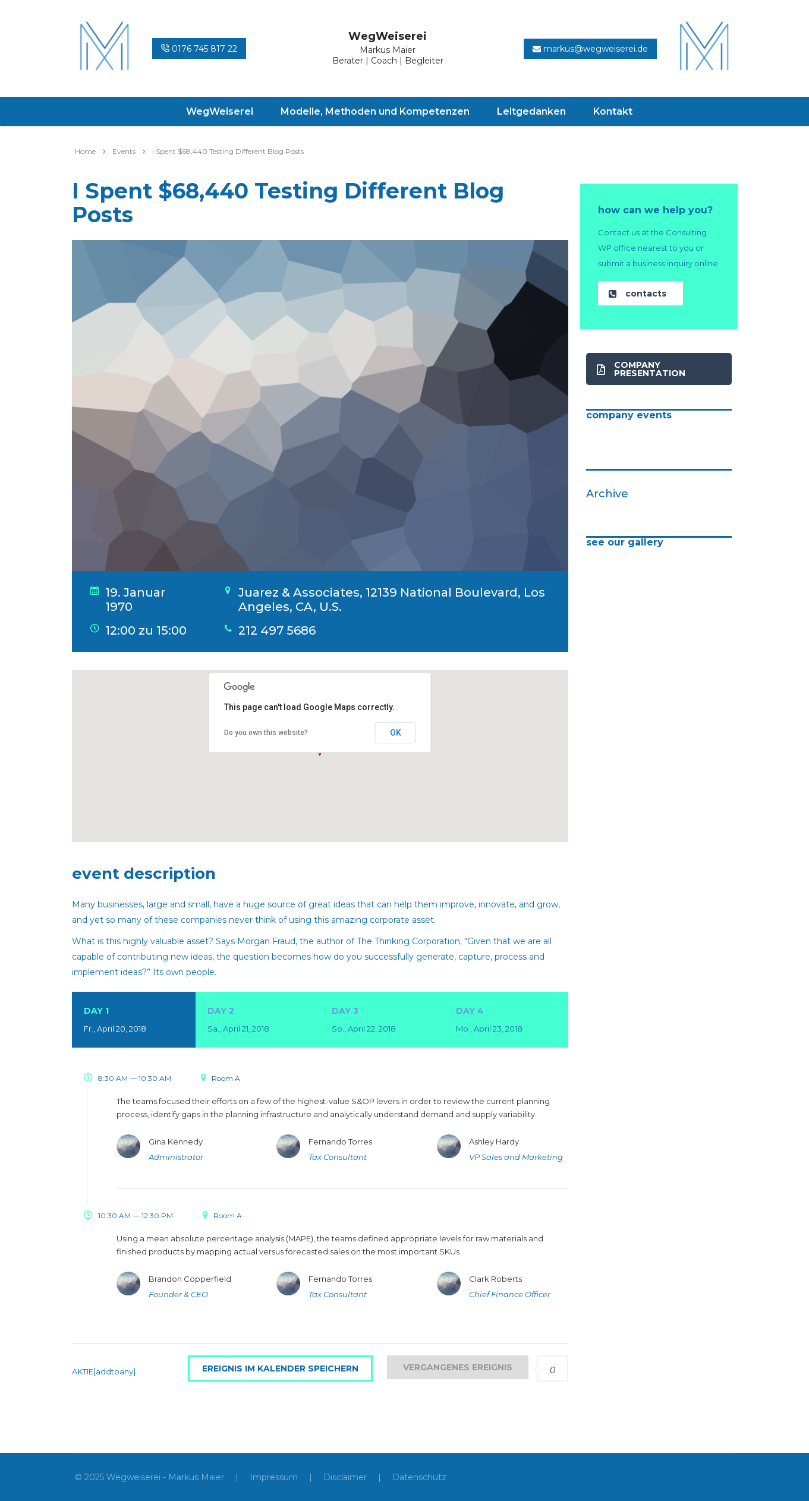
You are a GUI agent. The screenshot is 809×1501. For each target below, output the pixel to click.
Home (85, 151)
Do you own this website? (266, 733)
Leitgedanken (531, 111)
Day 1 (134, 1020)
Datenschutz (419, 1477)
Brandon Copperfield (190, 1279)
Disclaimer (345, 1477)
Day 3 (382, 1020)
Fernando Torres (340, 1141)
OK (395, 732)
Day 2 (257, 1020)
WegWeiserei (219, 111)
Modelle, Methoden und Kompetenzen (375, 111)
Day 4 (506, 1020)
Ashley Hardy (494, 1141)
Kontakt (612, 111)
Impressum (274, 1477)
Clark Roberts (495, 1279)
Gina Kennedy (176, 1141)
